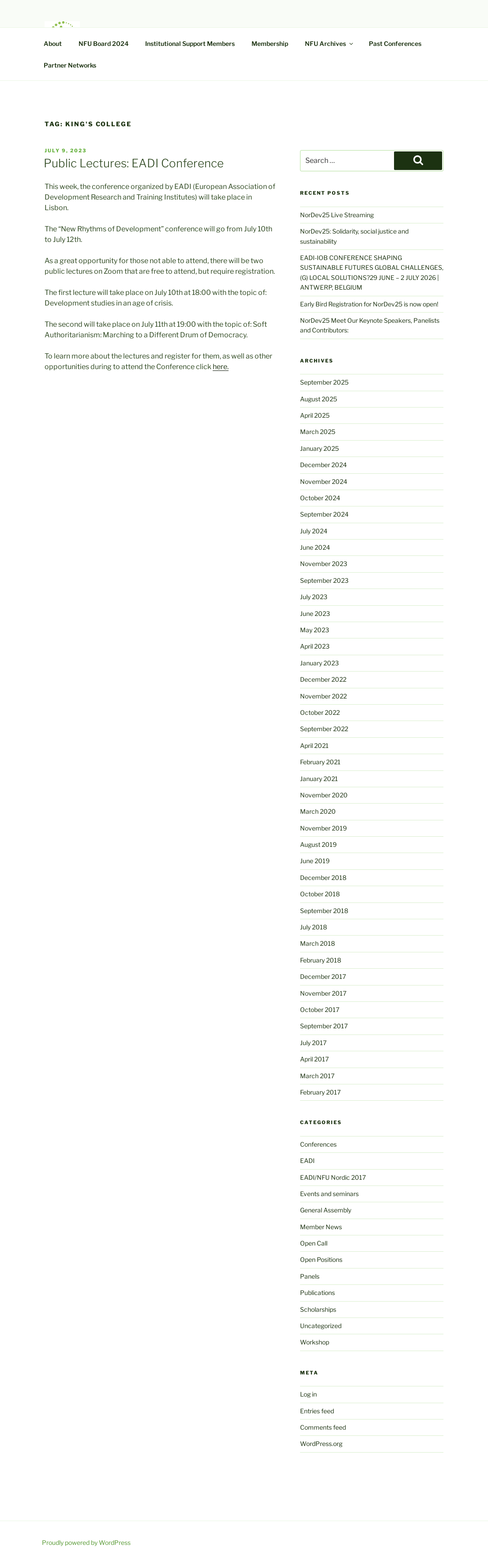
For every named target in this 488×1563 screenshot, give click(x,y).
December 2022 (323, 679)
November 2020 (324, 795)
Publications (317, 1292)
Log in (308, 1394)
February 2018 (320, 960)
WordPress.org (321, 1443)
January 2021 (319, 778)
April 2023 (315, 646)
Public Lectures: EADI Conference (134, 163)
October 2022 (320, 712)
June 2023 (315, 613)
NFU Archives (329, 43)
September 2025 (324, 382)
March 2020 (318, 811)
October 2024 (320, 498)
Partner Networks (70, 65)
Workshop (314, 1342)
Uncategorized (321, 1325)
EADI (307, 1160)
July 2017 (313, 1042)
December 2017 (323, 976)
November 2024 (323, 481)
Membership (270, 43)
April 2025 (315, 415)
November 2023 (323, 563)
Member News (321, 1227)
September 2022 (324, 728)
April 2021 (314, 745)
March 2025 (317, 431)
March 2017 (317, 1076)
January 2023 (319, 663)
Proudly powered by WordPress (86, 1542)
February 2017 (320, 1092)
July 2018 (313, 927)
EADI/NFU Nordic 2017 (333, 1177)
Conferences (318, 1144)
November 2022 (323, 696)
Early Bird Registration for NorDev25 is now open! (369, 304)
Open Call (313, 1243)
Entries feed (317, 1411)
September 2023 (324, 580)
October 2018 (320, 894)
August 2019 (318, 844)
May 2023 (314, 630)
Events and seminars (329, 1193)
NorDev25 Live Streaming (337, 215)
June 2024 (315, 547)
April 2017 (314, 1059)
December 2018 (323, 877)
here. (221, 366)
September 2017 (324, 1026)
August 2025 (318, 399)
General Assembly (325, 1210)
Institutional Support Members (190, 43)
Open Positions (321, 1259)
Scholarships (318, 1309)
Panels (309, 1276)
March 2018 (317, 943)
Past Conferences (395, 43)
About (53, 43)
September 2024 (324, 514)
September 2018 (324, 910)
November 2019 (323, 828)
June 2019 (315, 861)
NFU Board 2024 (103, 43)
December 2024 (323, 464)
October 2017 (319, 1009)
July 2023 (313, 596)
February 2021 (320, 762)
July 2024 (313, 531)
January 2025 (319, 448)
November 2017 (323, 993)
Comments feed (323, 1427)
